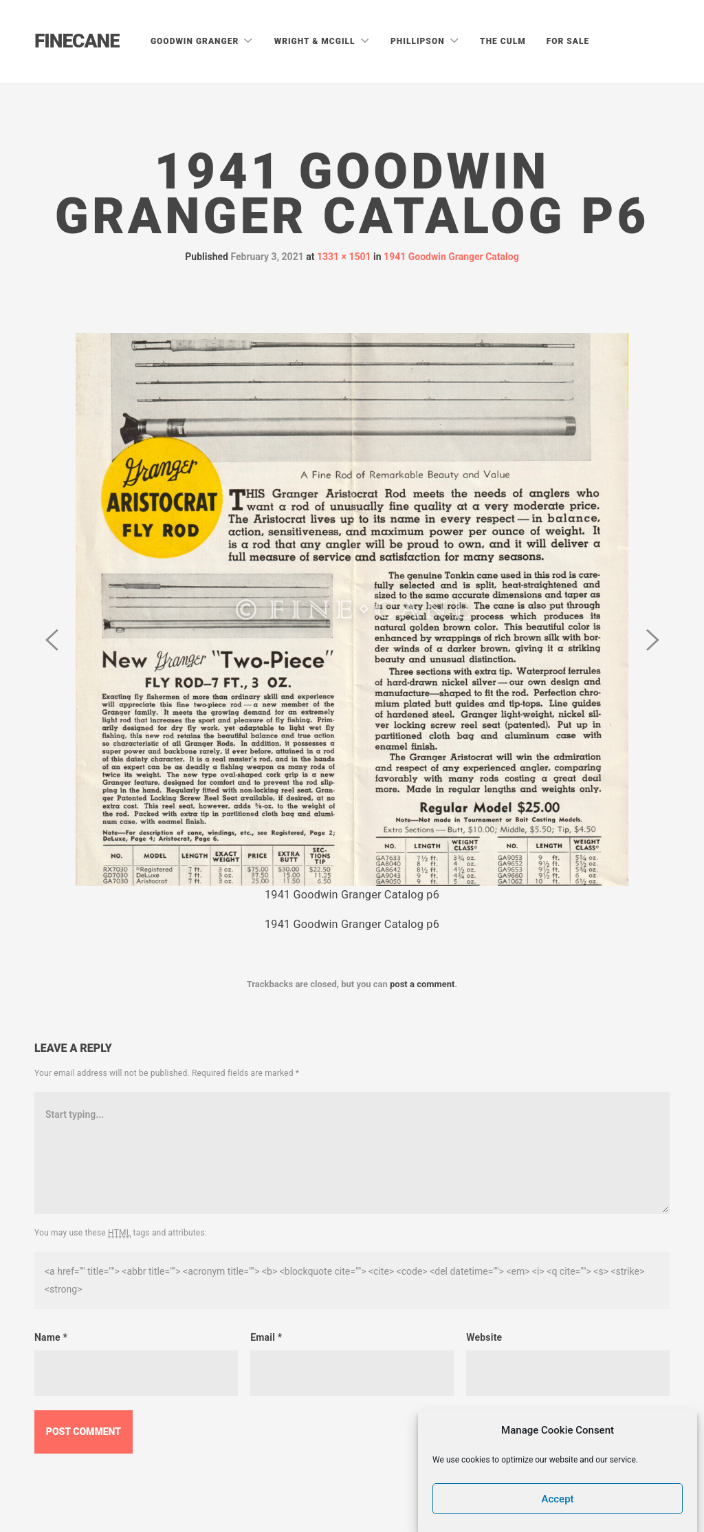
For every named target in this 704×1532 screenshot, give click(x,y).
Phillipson (419, 41)
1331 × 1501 (344, 256)
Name (50, 1337)
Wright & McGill (316, 41)
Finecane (77, 41)
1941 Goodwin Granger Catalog (451, 256)
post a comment (422, 984)
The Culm (503, 41)
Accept (558, 1499)
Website (484, 1337)
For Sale (568, 41)
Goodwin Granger (196, 41)
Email (266, 1337)
